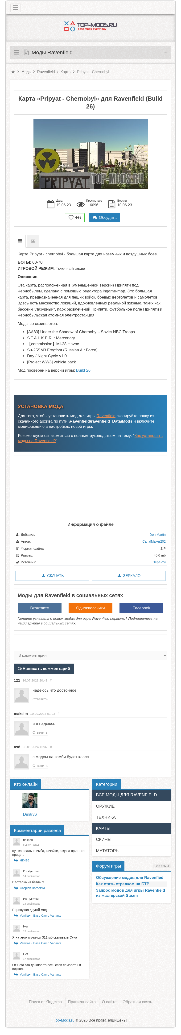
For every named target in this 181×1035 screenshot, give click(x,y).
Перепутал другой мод (29, 911)
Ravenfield (106, 416)
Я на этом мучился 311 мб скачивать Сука (44, 938)
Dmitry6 (30, 815)
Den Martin (158, 534)
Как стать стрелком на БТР (122, 885)
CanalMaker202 (154, 541)
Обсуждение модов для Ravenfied (129, 879)
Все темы (162, 867)
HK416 (24, 861)
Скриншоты (33, 241)
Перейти (159, 562)
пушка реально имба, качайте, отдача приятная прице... (48, 854)
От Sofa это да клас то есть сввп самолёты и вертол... (46, 968)
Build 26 (83, 370)
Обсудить (104, 217)
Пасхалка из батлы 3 (28, 883)
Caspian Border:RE (33, 889)
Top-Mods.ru (64, 1021)
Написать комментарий (45, 668)
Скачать (52, 576)
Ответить (41, 699)
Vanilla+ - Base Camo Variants (40, 917)
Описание (20, 241)
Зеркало (128, 576)
